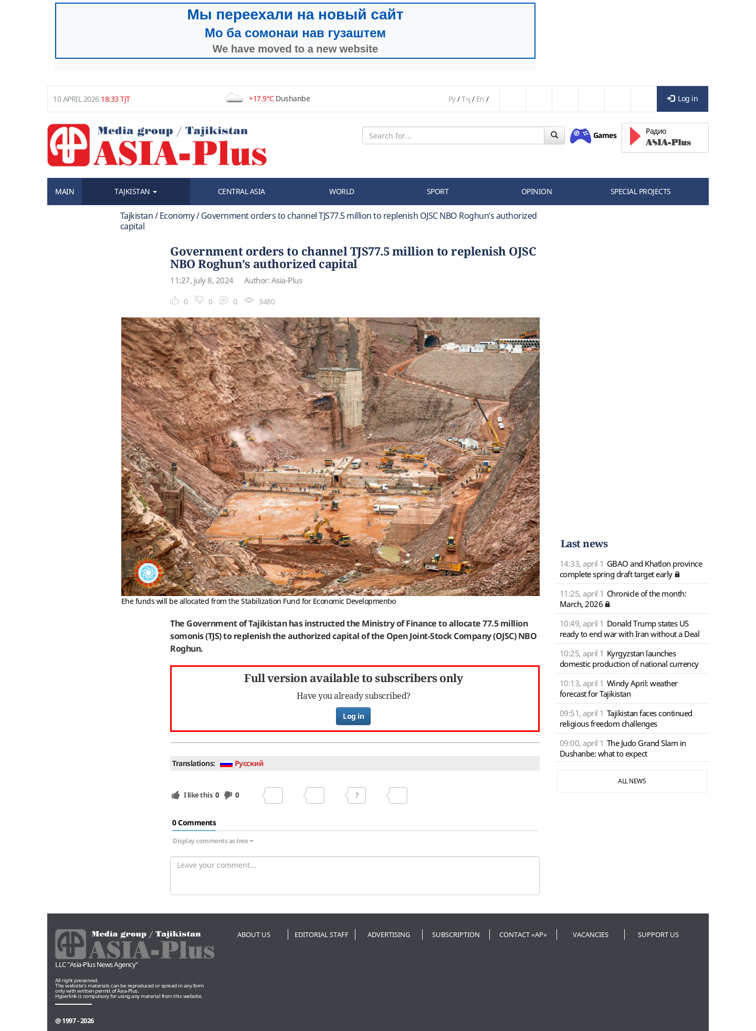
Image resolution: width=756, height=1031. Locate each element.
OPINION (536, 191)
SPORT (438, 191)
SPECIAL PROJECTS (641, 191)
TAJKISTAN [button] (135, 191)
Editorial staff (322, 934)
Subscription (456, 934)
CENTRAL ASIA (241, 191)
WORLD (341, 191)
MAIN (64, 191)
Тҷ (465, 99)
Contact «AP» (523, 934)
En (480, 99)
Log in (682, 98)
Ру (452, 99)
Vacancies (590, 934)
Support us (658, 934)
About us (253, 934)
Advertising (389, 934)
